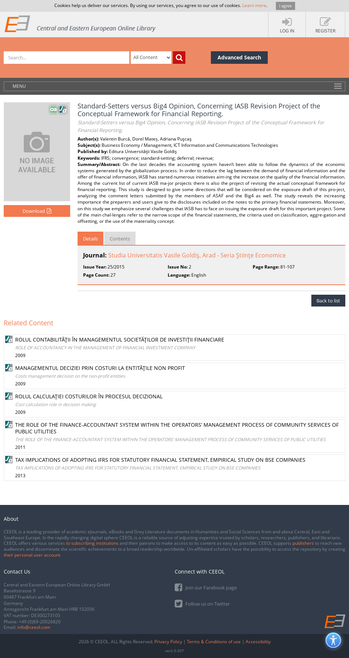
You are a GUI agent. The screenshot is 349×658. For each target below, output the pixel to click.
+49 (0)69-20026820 (40, 622)
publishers (303, 543)
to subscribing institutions (92, 543)
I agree (285, 5)
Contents (120, 238)
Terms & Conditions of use (214, 641)
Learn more (254, 5)
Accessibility (258, 641)
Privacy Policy (168, 641)
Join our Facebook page (206, 587)
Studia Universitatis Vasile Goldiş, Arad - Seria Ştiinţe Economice (197, 255)
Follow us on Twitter (202, 603)
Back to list (328, 300)
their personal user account (32, 555)
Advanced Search (239, 57)
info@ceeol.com (33, 627)
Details (90, 238)
